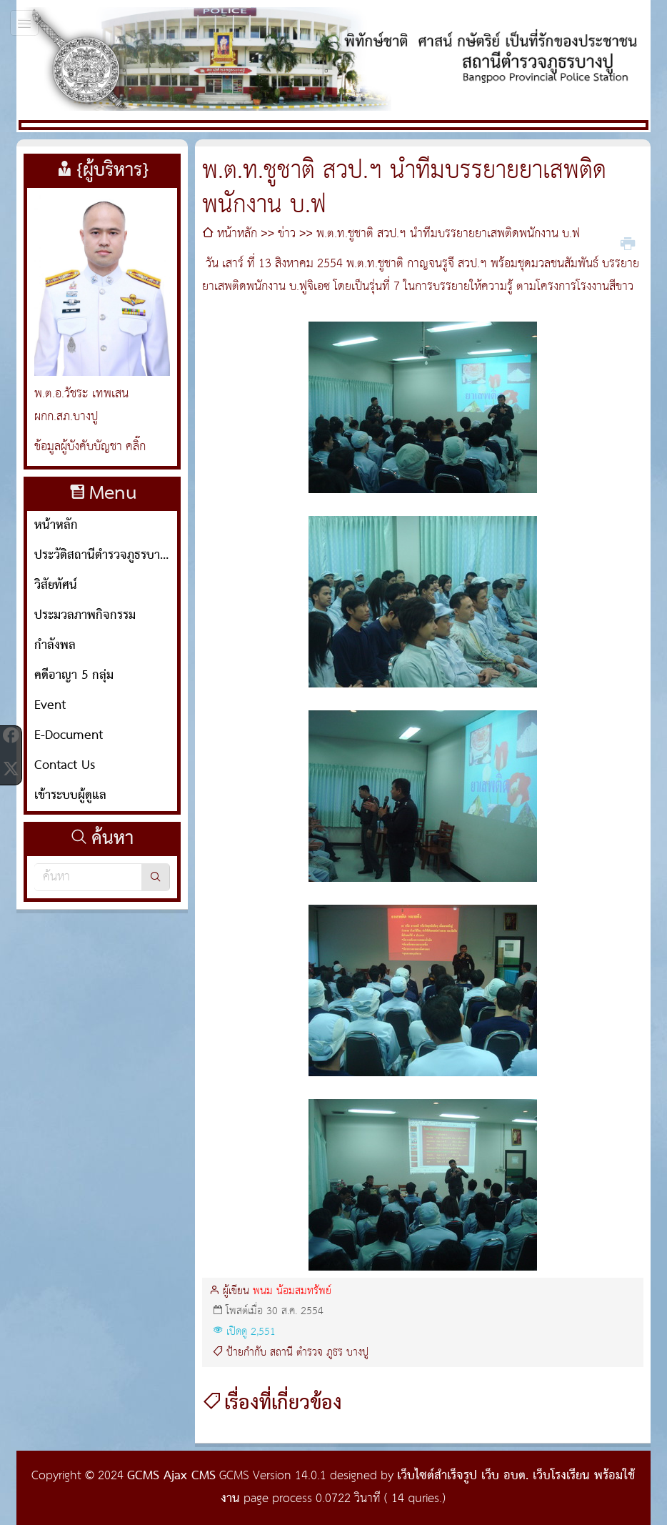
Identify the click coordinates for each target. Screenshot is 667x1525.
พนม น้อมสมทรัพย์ (292, 1291)
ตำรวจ (309, 1353)
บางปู (357, 1353)
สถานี (281, 1353)
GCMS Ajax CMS (171, 1476)
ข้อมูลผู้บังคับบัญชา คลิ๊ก (90, 447)
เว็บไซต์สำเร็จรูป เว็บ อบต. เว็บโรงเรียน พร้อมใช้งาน (428, 1487)
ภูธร (334, 1353)
